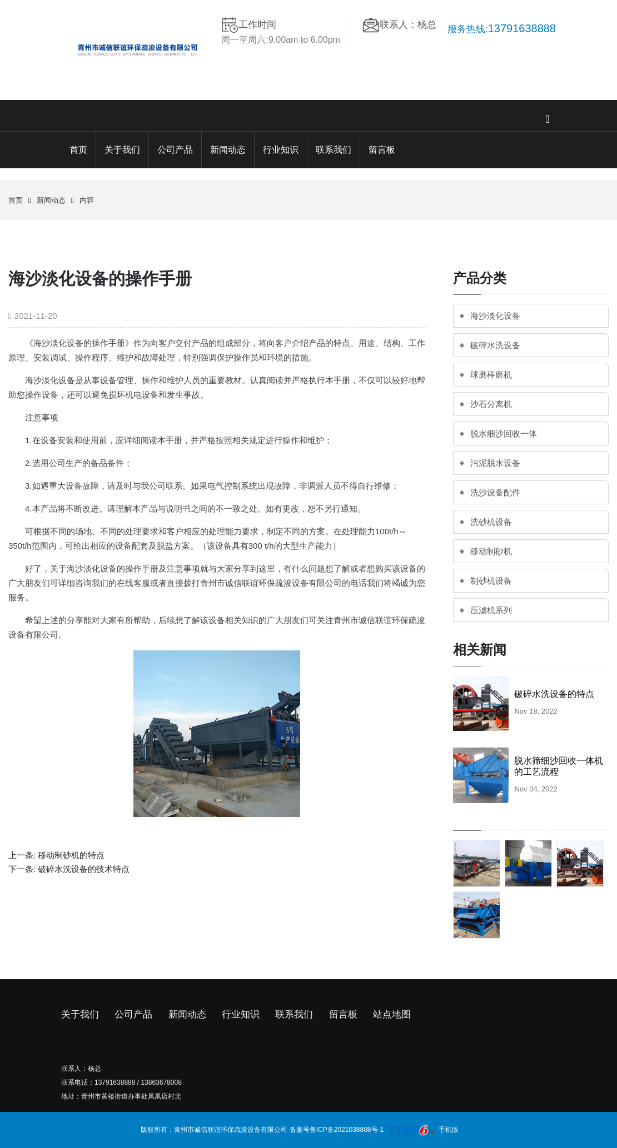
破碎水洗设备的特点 (554, 694)
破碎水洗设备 (495, 345)
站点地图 (392, 1014)
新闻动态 (228, 149)
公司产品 (175, 149)
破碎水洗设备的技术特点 (84, 869)
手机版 (449, 1130)
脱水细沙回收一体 (503, 433)
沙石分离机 (491, 404)
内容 (86, 200)
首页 (78, 149)
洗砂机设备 (491, 522)
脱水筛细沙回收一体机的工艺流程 (558, 766)
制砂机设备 (491, 580)
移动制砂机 (491, 551)
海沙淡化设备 (495, 315)
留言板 (382, 149)
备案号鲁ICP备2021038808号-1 (337, 1130)
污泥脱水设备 (495, 463)
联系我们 (333, 149)
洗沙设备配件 (495, 492)
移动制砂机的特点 (71, 855)
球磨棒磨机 (491, 374)
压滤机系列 (491, 610)
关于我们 (122, 149)
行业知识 (280, 149)
